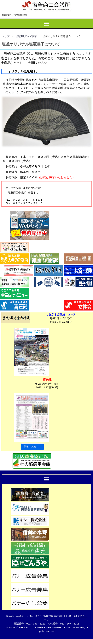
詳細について (32, 446)
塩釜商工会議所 (17, 16)
